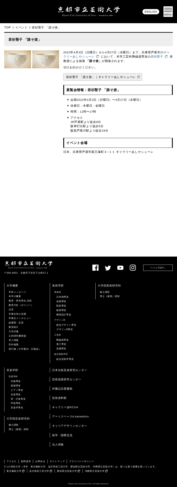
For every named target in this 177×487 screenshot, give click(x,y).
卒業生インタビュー (20, 318)
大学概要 (12, 285)
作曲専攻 (16, 381)
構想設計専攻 (63, 314)
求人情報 (14, 340)
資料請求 (26, 461)
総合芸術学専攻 (65, 359)
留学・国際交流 (62, 435)
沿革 (11, 309)
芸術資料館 (59, 398)
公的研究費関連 (17, 336)
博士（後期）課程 (110, 296)
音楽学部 (12, 370)
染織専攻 (61, 348)
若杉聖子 (157, 56)
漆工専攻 (61, 344)
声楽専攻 (16, 403)
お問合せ (40, 461)
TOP (7, 27)
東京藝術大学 (14, 471)
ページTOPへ (158, 267)
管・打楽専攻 (18, 399)
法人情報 (58, 444)
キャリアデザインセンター (69, 425)
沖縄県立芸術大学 (95, 471)
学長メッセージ (17, 292)
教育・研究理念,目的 (20, 300)
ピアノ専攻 (17, 390)
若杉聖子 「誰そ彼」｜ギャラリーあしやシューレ (101, 77)
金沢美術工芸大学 (39, 471)
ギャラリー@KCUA (65, 407)
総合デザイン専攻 (66, 325)
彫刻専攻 (61, 305)
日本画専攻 (62, 297)
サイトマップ (57, 461)
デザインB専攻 (64, 329)
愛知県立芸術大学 (67, 471)
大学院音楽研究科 (18, 418)
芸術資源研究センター (66, 379)
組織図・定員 (16, 322)
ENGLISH (151, 11)
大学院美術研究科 (109, 285)
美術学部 (58, 285)
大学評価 (14, 331)
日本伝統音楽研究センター (69, 370)
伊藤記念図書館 (62, 388)
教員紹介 (14, 327)
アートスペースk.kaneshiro (70, 416)
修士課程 (105, 292)
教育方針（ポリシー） (21, 305)
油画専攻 (61, 301)
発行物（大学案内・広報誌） (25, 349)
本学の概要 (15, 296)
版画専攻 (61, 310)
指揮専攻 (16, 385)
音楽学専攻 (17, 407)
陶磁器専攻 (62, 340)
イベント (21, 27)
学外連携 (14, 344)
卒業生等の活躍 (17, 314)
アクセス (11, 461)
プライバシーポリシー (81, 461)
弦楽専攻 (16, 394)
